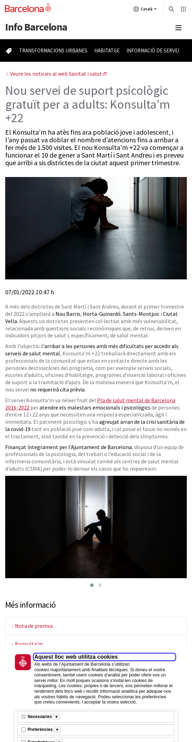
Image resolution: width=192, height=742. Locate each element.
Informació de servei (152, 50)
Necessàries (40, 716)
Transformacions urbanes (53, 50)
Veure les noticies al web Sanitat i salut (56, 73)
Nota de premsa (34, 625)
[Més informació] (56, 717)
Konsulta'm (29, 643)
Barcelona (36, 26)
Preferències (40, 729)
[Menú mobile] (178, 27)
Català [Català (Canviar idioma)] (145, 10)
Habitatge (107, 50)
